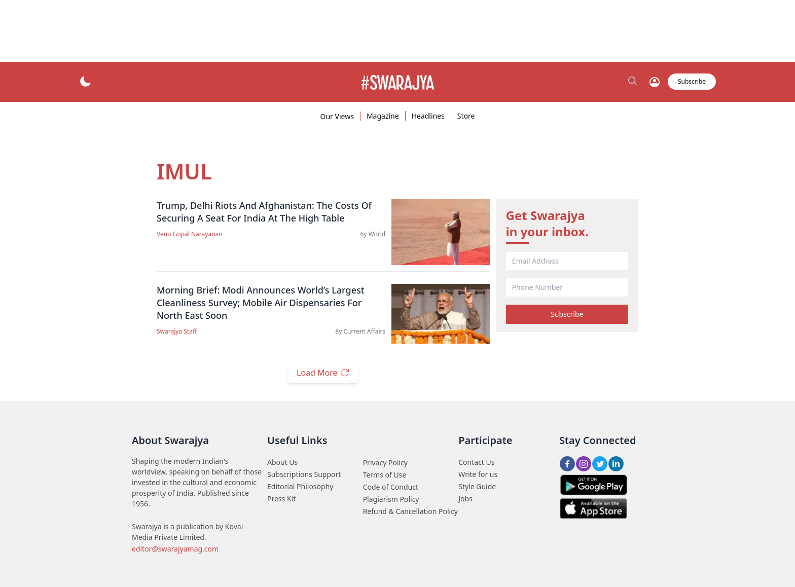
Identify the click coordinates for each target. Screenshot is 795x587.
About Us (282, 462)
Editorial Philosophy (300, 486)
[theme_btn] (85, 82)
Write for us (477, 474)
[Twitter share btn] (600, 464)
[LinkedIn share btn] (616, 464)
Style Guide (477, 486)
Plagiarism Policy (391, 499)
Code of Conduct (390, 487)
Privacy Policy (385, 462)
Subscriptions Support (304, 474)
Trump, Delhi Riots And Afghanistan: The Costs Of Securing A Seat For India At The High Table (264, 211)
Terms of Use (385, 475)
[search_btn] (633, 82)
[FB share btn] (567, 464)
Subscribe (567, 314)
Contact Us (476, 462)
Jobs (465, 498)
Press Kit (281, 498)
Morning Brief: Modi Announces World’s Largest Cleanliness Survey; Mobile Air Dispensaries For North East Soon (261, 302)
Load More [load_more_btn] (323, 372)
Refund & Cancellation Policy (410, 511)
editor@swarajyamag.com (175, 549)
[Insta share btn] (583, 464)
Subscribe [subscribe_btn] (692, 81)
